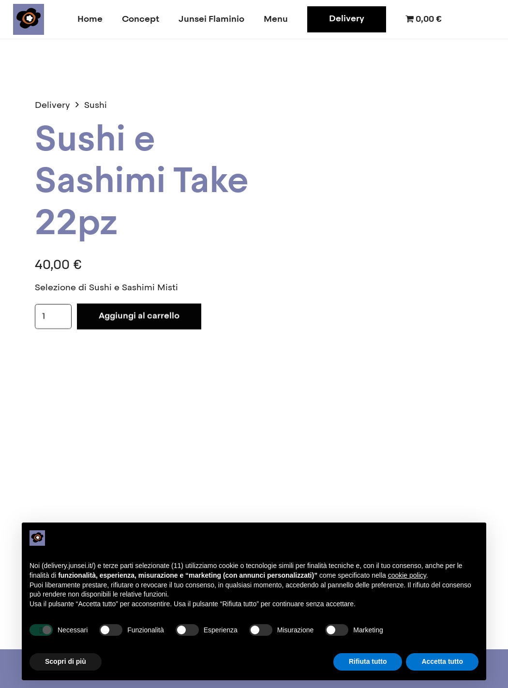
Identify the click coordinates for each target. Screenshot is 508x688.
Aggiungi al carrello (139, 317)
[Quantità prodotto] (53, 317)
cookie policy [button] (407, 575)
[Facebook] (466, 19)
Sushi (95, 105)
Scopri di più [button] (65, 661)
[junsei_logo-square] (28, 19)
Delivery (52, 105)
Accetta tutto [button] (442, 661)
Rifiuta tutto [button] (368, 661)
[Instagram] (485, 19)
